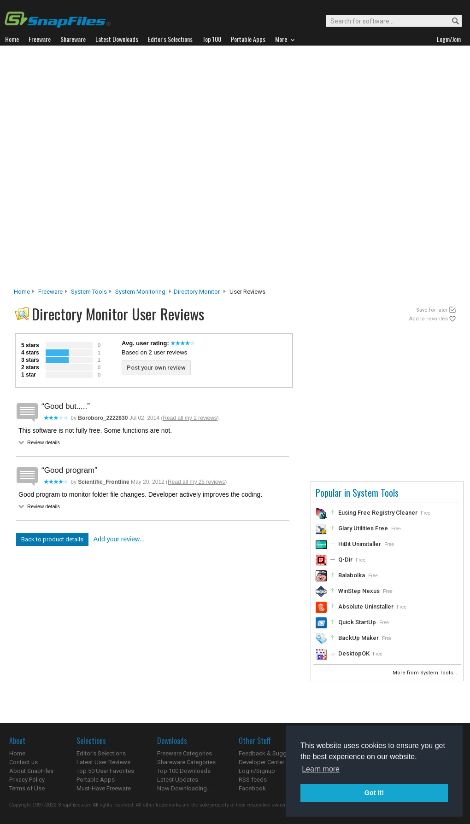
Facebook (252, 788)
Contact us (23, 762)
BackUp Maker (358, 637)
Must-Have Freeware (103, 788)
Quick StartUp (357, 622)
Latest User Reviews (103, 762)
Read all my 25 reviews (196, 482)
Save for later (432, 310)
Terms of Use (27, 788)
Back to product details (52, 539)
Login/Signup (257, 770)
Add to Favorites (428, 319)
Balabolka (351, 575)
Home (22, 291)
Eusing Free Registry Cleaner (377, 512)
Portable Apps (95, 779)
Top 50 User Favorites (105, 770)
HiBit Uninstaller (359, 543)
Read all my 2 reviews (190, 418)
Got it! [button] (374, 792)
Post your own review (156, 367)
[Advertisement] (117, 169)
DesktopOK (354, 653)
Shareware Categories (186, 762)
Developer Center (261, 762)
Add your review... (119, 539)
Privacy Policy (27, 779)
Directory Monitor (197, 291)
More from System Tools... (425, 673)
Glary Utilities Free (363, 528)
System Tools (89, 291)
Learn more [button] (321, 769)
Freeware (50, 291)
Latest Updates (177, 779)
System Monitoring (140, 291)
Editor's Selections (101, 753)
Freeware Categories (184, 753)
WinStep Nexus (359, 590)
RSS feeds (253, 779)
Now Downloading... (184, 788)
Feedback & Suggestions (272, 753)
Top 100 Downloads (184, 770)
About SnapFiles (31, 770)
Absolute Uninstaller (366, 606)
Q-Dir (345, 559)
